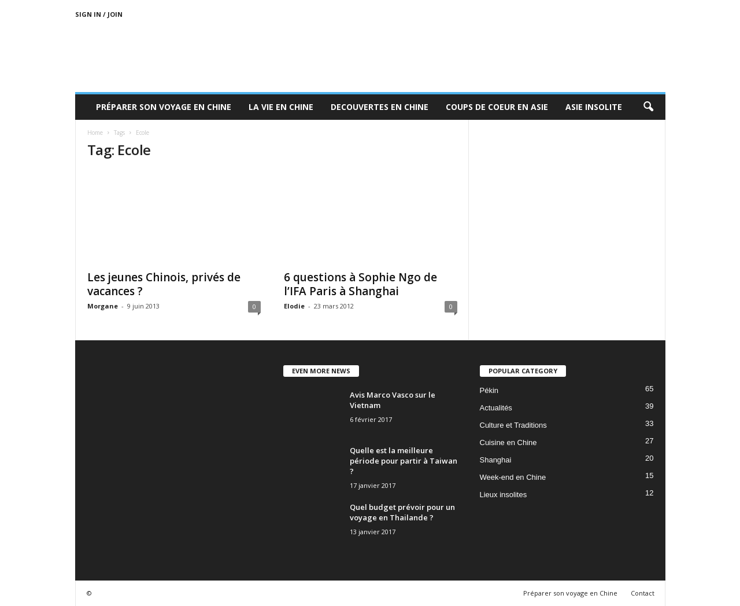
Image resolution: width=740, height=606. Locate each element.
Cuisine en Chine (508, 442)
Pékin (489, 390)
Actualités (496, 407)
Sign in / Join (99, 14)
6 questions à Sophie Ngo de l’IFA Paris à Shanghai (360, 284)
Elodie (294, 306)
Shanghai (496, 460)
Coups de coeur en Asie (497, 106)
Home (95, 132)
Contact (642, 593)
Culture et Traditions (513, 425)
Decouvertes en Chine (379, 106)
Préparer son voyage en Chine (163, 106)
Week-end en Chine (513, 477)
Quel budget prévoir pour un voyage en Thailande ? (402, 512)
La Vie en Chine (281, 106)
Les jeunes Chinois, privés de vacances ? (163, 284)
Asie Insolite (593, 106)
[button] (648, 107)
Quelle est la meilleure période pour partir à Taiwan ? (403, 460)
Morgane (102, 306)
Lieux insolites (503, 494)
